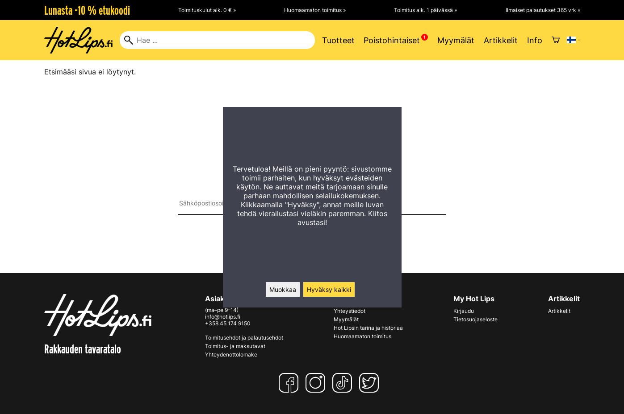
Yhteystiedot (349, 310)
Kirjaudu (463, 310)
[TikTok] (344, 383)
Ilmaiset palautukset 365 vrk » (543, 10)
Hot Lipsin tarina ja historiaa (368, 327)
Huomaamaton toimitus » (315, 10)
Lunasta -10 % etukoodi (87, 10)
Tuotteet (338, 40)
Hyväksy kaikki (329, 289)
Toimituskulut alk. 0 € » (207, 10)
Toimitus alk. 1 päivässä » (425, 10)
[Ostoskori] (556, 40)
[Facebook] (290, 383)
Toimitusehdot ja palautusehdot (244, 337)
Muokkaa (282, 289)
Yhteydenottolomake (231, 354)
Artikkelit (501, 40)
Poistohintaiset (392, 40)
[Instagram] (317, 383)
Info (534, 40)
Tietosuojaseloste (475, 319)
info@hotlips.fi (222, 316)
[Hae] (217, 40)
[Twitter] (370, 383)
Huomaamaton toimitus (362, 336)
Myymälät (455, 40)
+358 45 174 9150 (228, 323)
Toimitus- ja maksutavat (235, 346)
